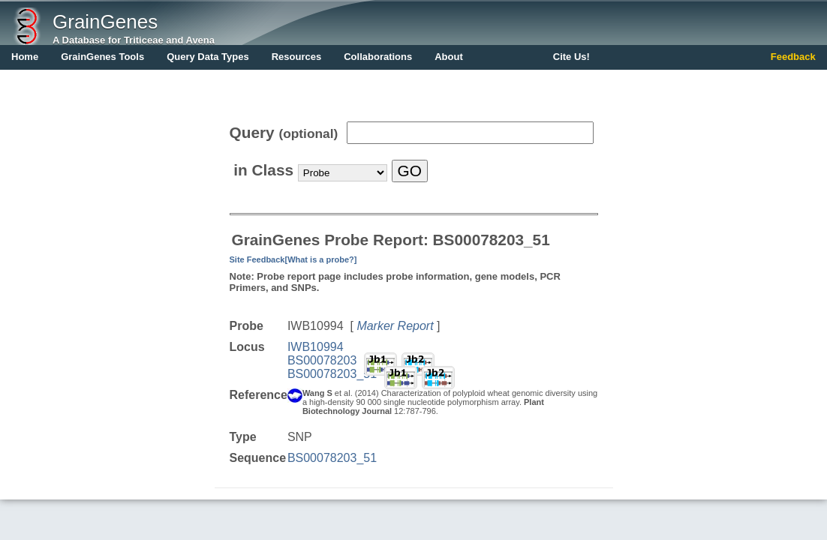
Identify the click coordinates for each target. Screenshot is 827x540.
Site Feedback (257, 259)
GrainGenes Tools (102, 56)
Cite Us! (571, 56)
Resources (296, 56)
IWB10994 (315, 346)
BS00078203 (322, 360)
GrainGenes (105, 21)
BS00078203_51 (332, 374)
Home (24, 56)
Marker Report (394, 326)
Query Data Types (208, 56)
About (449, 56)
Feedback (793, 56)
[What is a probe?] (320, 259)
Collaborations (378, 56)
